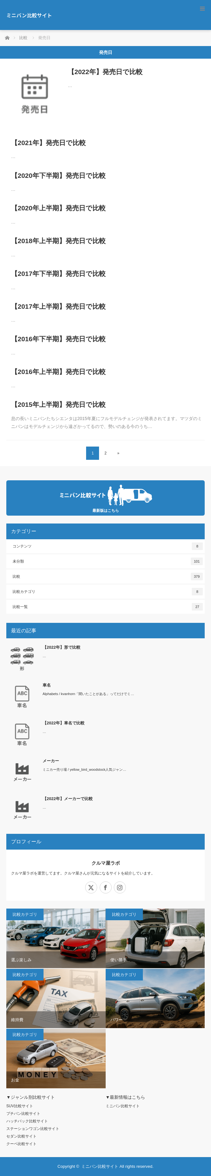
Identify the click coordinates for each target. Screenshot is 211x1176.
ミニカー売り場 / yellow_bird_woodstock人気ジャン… (84, 769)
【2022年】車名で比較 (64, 723)
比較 (108, 576)
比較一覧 (108, 607)
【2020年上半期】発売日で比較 (58, 208)
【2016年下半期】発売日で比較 (58, 338)
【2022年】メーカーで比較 (68, 798)
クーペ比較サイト (21, 1144)
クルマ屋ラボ (105, 863)
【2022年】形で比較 (61, 647)
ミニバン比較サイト (29, 15)
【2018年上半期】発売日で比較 (58, 240)
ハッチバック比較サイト (27, 1121)
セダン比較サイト (21, 1136)
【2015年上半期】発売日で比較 (58, 404)
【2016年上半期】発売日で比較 (58, 371)
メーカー (51, 760)
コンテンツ (108, 546)
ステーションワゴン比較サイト (32, 1128)
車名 (47, 685)
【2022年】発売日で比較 (105, 71)
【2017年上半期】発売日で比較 (58, 306)
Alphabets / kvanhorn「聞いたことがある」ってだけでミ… (88, 694)
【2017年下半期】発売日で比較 (58, 273)
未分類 (108, 561)
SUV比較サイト (19, 1106)
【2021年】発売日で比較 (48, 142)
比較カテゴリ (108, 591)
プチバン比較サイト (23, 1113)
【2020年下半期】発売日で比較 (58, 175)
